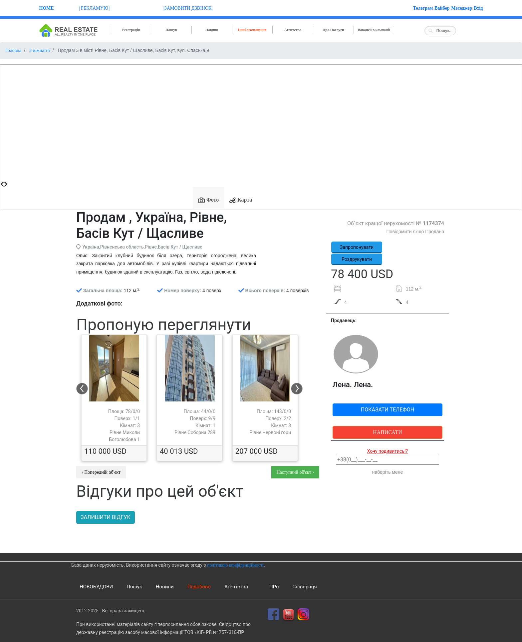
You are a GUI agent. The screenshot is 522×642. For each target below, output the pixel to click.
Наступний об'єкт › (295, 472)
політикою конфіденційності (235, 565)
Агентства (292, 30)
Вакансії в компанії (374, 30)
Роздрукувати (357, 259)
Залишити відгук (105, 517)
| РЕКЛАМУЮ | (95, 8)
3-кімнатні (39, 50)
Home (46, 8)
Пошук (171, 30)
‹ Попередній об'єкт (101, 472)
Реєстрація (131, 30)
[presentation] (2, 184)
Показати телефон (387, 409)
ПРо (274, 587)
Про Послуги (333, 30)
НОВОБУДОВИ (96, 587)
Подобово (199, 587)
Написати (387, 432)
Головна (13, 50)
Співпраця (305, 587)
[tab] (208, 198)
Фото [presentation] (208, 200)
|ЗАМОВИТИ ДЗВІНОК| (187, 8)
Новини (211, 30)
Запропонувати (357, 247)
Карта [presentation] (240, 200)
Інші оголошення (252, 30)
